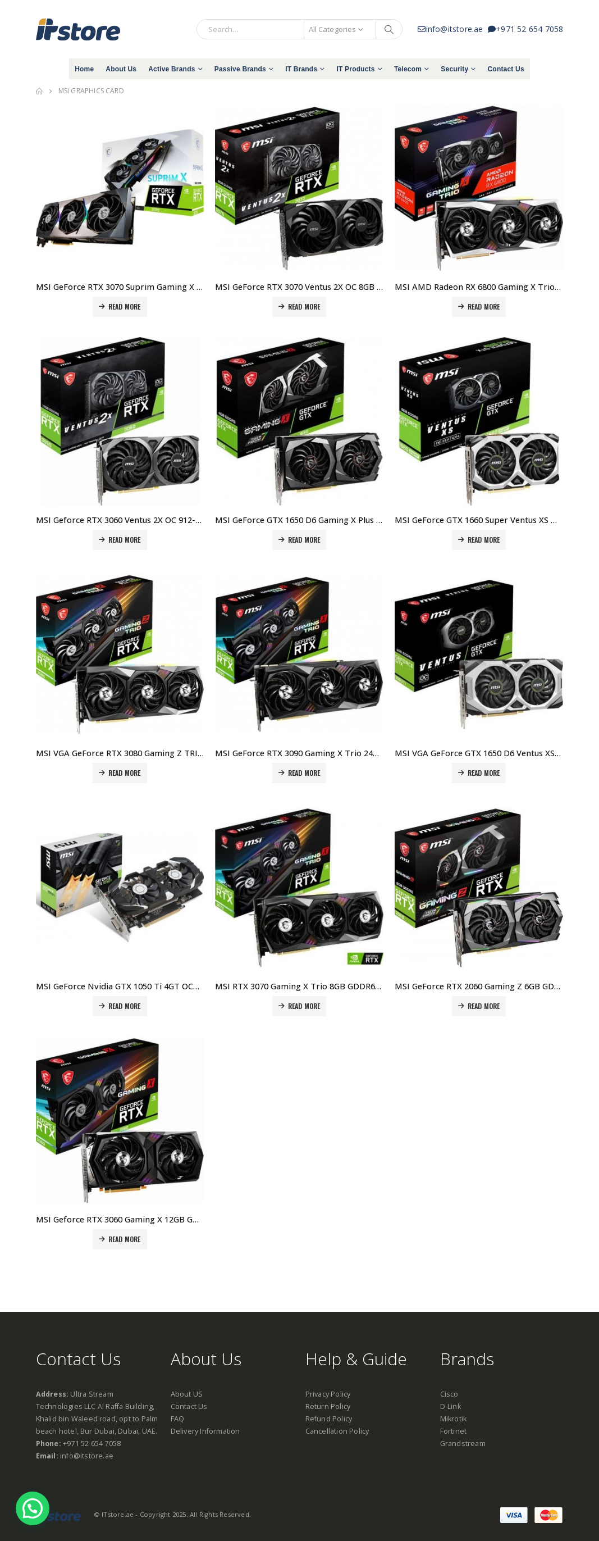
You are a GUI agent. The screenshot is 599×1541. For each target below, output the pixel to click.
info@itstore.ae (453, 29)
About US (187, 1394)
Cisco (449, 1394)
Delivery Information (205, 1431)
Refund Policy (329, 1419)
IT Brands (301, 69)
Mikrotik (453, 1419)
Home (84, 69)
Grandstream (463, 1443)
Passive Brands (240, 69)
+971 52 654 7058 (525, 29)
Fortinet (453, 1431)
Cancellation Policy (337, 1431)
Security (454, 69)
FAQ (178, 1419)
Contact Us (505, 69)
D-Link (450, 1406)
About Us (121, 69)
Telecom (408, 69)
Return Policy (328, 1406)
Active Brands (171, 69)
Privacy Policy (328, 1394)
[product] (120, 188)
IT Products (355, 69)
